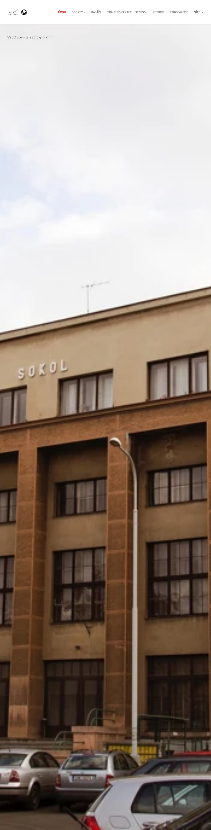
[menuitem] (63, 12)
